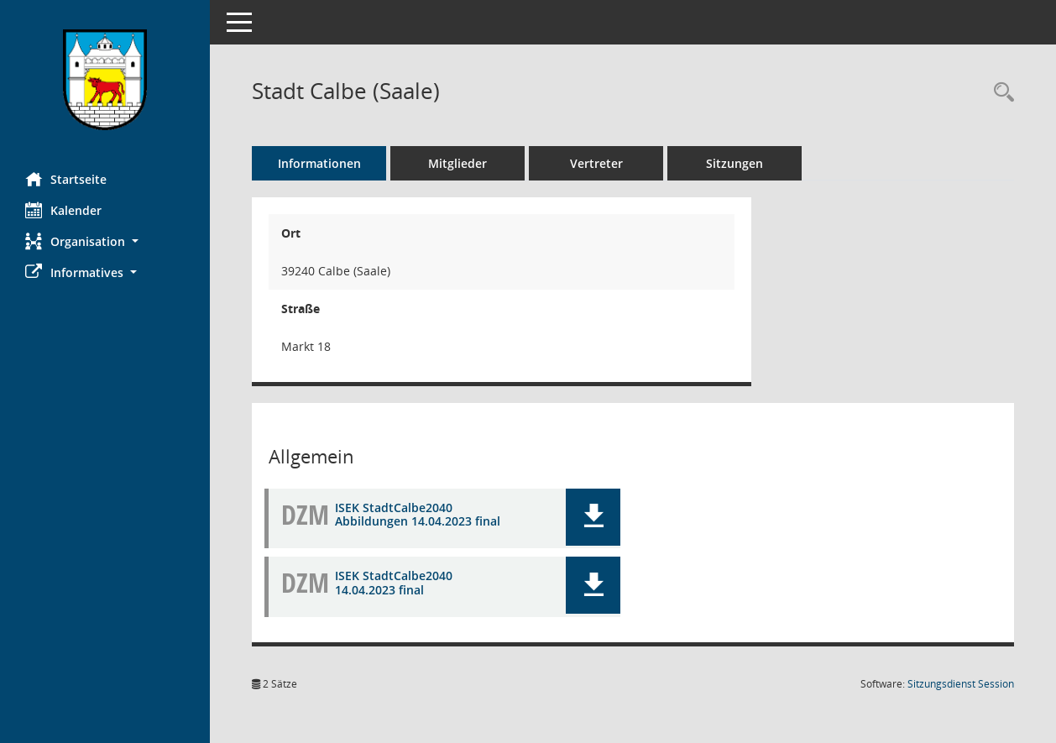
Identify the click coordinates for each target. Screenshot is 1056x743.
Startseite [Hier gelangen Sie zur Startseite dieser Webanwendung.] (66, 178)
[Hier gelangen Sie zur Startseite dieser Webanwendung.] (105, 79)
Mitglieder (457, 163)
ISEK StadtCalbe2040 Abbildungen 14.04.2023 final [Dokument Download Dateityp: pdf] (417, 515)
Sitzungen (734, 163)
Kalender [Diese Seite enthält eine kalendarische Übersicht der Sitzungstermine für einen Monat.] (63, 209)
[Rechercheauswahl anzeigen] (999, 93)
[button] (105, 241)
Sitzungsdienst (960, 684)
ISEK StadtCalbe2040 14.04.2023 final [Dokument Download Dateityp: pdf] (393, 583)
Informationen (319, 163)
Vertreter (596, 163)
